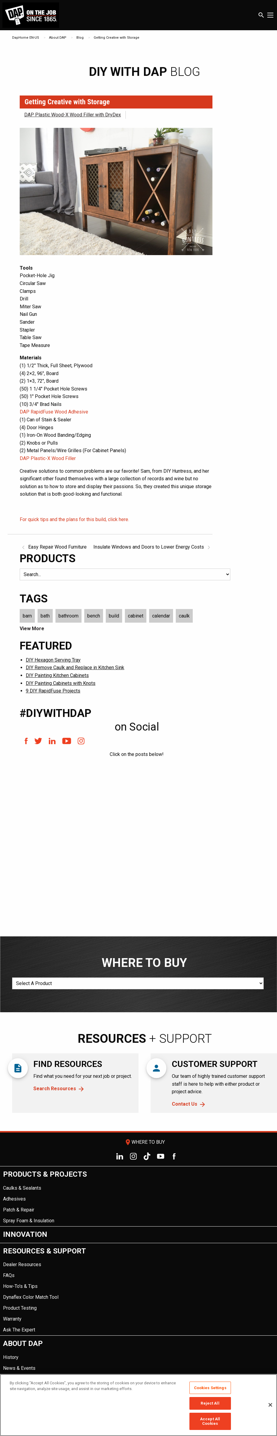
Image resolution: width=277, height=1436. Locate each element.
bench (93, 616)
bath (45, 616)
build (114, 616)
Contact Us (184, 1104)
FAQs (9, 1275)
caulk (184, 616)
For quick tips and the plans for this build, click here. (74, 519)
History (10, 1357)
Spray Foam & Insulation (28, 1221)
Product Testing (20, 1308)
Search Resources (54, 1088)
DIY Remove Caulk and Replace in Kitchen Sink (75, 667)
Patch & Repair (18, 1210)
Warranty (12, 1319)
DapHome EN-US (25, 38)
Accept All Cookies (210, 1421)
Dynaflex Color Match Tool (30, 1297)
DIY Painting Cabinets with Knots (60, 683)
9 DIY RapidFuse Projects (53, 691)
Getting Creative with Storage (116, 38)
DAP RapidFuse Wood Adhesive (54, 412)
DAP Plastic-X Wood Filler (48, 458)
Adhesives (14, 1199)
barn (27, 616)
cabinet (135, 616)
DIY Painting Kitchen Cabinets (57, 675)
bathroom (68, 616)
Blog (80, 38)
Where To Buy (144, 1142)
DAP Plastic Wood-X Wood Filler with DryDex (72, 115)
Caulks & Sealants (22, 1188)
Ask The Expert (19, 1330)
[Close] (270, 1405)
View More (32, 628)
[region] (138, 1405)
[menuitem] (138, 1196)
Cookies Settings (210, 1388)
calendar (161, 616)
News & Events (19, 1368)
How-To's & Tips (20, 1286)
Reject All (210, 1403)
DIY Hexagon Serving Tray (53, 660)
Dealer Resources (22, 1264)
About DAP (57, 38)
